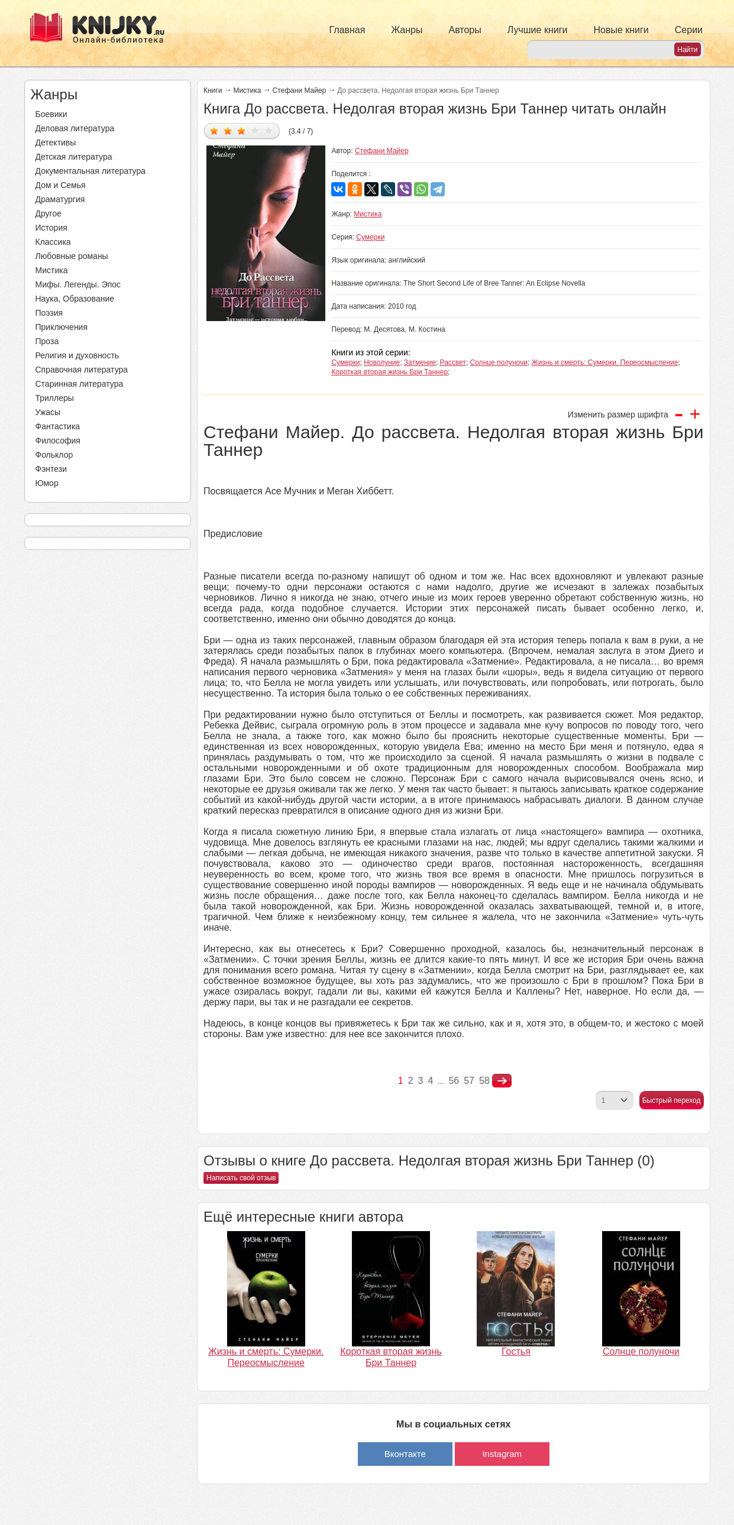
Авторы (465, 30)
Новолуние (382, 362)
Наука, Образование (75, 298)
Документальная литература (90, 171)
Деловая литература (75, 128)
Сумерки (370, 237)
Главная (347, 30)
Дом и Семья (60, 185)
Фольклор (54, 454)
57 (469, 1081)
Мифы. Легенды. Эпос (78, 284)
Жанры (406, 30)
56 (453, 1081)
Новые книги (620, 30)
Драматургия (60, 199)
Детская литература (73, 156)
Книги (212, 90)
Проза (47, 341)
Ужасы (48, 412)
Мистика (51, 270)
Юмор (47, 483)
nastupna (502, 1081)
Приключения (61, 327)
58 (484, 1081)
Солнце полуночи (499, 362)
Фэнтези (51, 469)
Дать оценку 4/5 (255, 130)
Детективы (55, 142)
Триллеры (54, 398)
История (51, 227)
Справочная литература (81, 369)
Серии (689, 30)
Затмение (420, 362)
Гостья (516, 1351)
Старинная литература (79, 383)
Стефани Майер (299, 90)
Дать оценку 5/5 (269, 130)
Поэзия (49, 313)
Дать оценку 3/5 (242, 130)
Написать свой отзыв (241, 1178)
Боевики (51, 114)
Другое (48, 213)
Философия (57, 440)
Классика (53, 242)
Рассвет (453, 362)
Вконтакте (405, 1454)
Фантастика (57, 426)
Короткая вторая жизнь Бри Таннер (389, 372)
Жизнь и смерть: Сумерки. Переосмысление (605, 362)
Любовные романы (71, 256)
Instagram (502, 1454)
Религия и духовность (77, 355)
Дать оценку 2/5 (228, 130)
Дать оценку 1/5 (214, 130)
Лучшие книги (537, 30)
